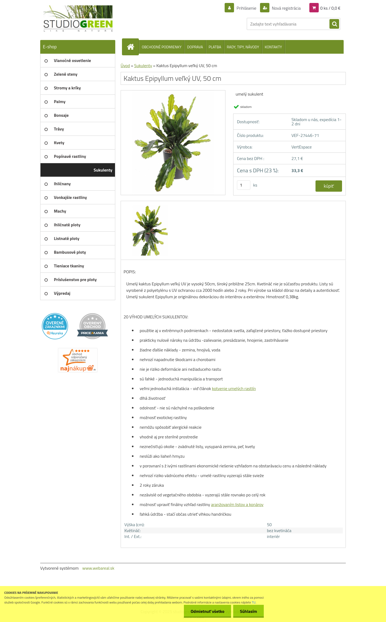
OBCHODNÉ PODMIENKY (161, 47)
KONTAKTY (273, 47)
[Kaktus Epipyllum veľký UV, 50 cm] (173, 92)
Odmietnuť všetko (207, 611)
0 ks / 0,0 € (330, 8)
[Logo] (77, 18)
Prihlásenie (246, 8)
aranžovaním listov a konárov (237, 504)
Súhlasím (248, 611)
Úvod (125, 65)
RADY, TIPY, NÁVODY (243, 47)
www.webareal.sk (98, 568)
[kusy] (243, 185)
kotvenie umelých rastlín (234, 388)
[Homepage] (133, 46)
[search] (334, 24)
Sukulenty (143, 65)
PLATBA (215, 47)
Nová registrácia (286, 8)
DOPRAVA (195, 47)
